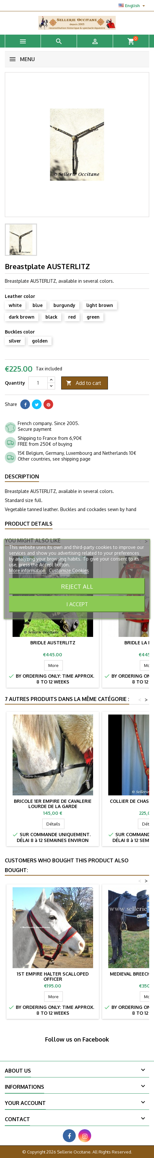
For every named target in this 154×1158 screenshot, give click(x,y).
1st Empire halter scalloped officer (53, 976)
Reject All (77, 586)
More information (28, 570)
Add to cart (83, 383)
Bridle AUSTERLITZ (52, 642)
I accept (77, 604)
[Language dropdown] (133, 5)
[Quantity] (38, 383)
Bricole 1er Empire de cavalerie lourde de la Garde (52, 803)
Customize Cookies (69, 570)
